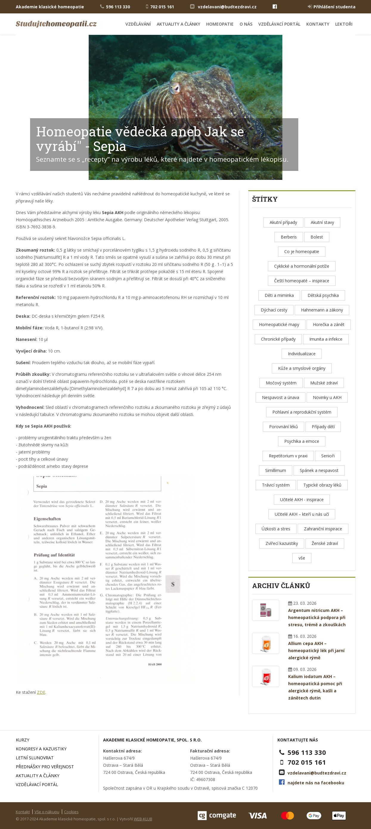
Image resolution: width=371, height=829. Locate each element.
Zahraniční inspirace (323, 529)
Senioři (328, 456)
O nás (246, 24)
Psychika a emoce (301, 441)
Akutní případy (283, 222)
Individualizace (302, 353)
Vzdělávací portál (279, 24)
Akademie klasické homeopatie (50, 7)
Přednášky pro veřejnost (45, 766)
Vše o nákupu (47, 811)
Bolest (317, 237)
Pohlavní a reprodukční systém (301, 412)
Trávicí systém (276, 485)
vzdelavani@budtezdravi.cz (227, 7)
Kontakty (317, 24)
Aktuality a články (178, 24)
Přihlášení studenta (332, 7)
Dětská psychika (323, 295)
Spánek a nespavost (319, 470)
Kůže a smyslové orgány (301, 368)
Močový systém (281, 383)
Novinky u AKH (327, 397)
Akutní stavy (322, 222)
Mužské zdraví (324, 383)
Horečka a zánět (328, 324)
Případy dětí (323, 426)
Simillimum (275, 470)
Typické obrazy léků (322, 485)
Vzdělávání (138, 24)
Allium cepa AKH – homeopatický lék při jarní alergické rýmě (316, 650)
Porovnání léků (283, 426)
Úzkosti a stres (276, 529)
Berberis (289, 237)
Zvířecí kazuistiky (282, 543)
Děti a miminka (279, 295)
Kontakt (23, 811)
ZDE (41, 692)
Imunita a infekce (325, 339)
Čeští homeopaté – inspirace (301, 280)
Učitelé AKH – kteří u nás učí (302, 514)
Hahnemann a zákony (322, 310)
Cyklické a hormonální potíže (301, 266)
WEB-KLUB (143, 819)
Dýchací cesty (274, 310)
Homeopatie (220, 24)
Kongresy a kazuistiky (41, 749)
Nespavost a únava (280, 397)
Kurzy (22, 740)
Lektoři (344, 24)
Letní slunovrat (35, 758)
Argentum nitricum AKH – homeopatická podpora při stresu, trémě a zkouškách (317, 617)
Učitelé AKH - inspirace (302, 499)
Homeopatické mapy (279, 324)
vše (302, 558)
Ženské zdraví (325, 543)
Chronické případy (278, 339)
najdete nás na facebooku (316, 783)
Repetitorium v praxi (288, 456)
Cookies (71, 811)
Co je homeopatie (301, 251)
